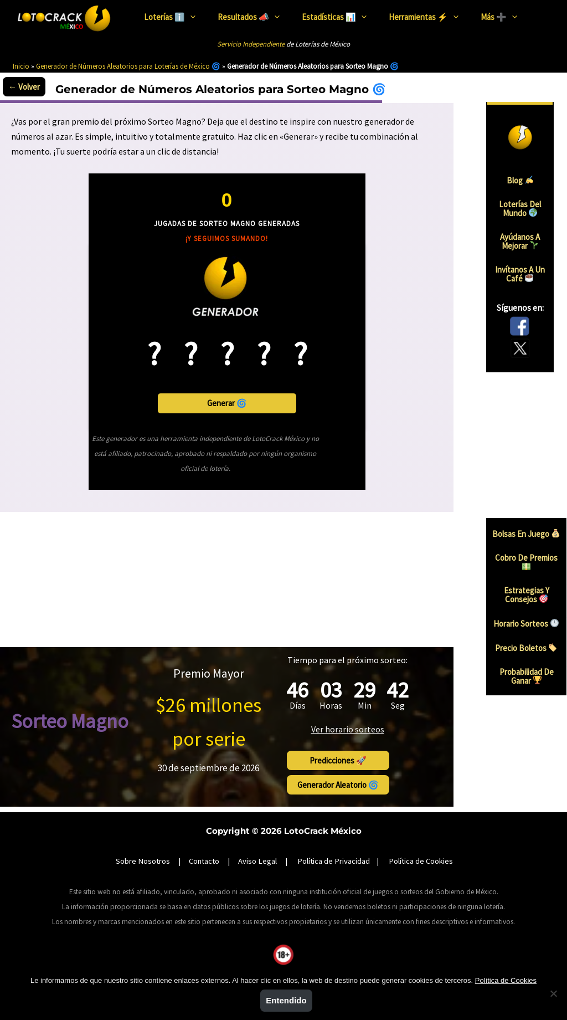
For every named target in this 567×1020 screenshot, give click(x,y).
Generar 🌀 (227, 404)
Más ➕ (499, 16)
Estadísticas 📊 (334, 16)
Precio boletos (526, 649)
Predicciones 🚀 (377, 744)
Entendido (286, 1000)
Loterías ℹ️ (169, 16)
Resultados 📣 (249, 16)
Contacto (204, 844)
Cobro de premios (526, 563)
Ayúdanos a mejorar (526, 238)
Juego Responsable (259, 956)
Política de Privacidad (333, 844)
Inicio (21, 66)
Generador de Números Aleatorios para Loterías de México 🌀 (128, 66)
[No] (553, 993)
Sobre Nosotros (143, 844)
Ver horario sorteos (378, 712)
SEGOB (305, 956)
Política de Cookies (421, 844)
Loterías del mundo (526, 205)
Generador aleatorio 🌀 (378, 768)
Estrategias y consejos (526, 596)
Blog (526, 177)
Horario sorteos (526, 624)
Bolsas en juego (526, 535)
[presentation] (190, 16)
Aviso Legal (257, 844)
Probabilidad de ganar (526, 678)
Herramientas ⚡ (423, 16)
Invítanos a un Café (526, 271)
